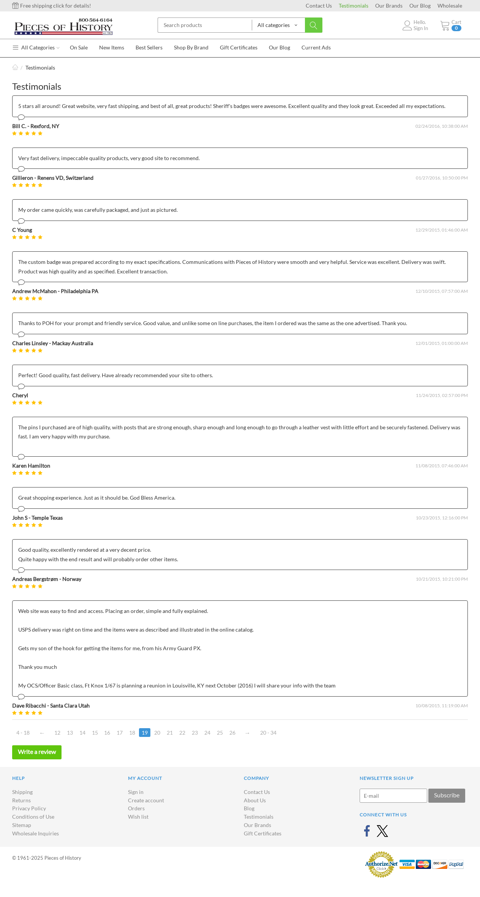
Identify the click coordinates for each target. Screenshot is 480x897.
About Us (255, 800)
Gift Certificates (262, 833)
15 (95, 732)
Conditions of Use (33, 816)
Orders (136, 808)
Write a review (37, 751)
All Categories (36, 47)
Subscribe (446, 795)
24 (208, 732)
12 (57, 732)
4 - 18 (23, 732)
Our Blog (420, 5)
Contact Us (319, 5)
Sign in (136, 792)
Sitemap (21, 825)
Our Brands (389, 5)
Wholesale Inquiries (35, 833)
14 (82, 732)
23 (195, 732)
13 (70, 732)
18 (132, 732)
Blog (249, 808)
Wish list (138, 816)
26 (233, 732)
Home (15, 67)
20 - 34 (269, 732)
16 (107, 732)
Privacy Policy (29, 808)
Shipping (22, 792)
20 (158, 732)
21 (170, 732)
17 (120, 732)
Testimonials (353, 5)
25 (220, 732)
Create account (146, 800)
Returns (21, 800)
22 (183, 732)
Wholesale (449, 5)
